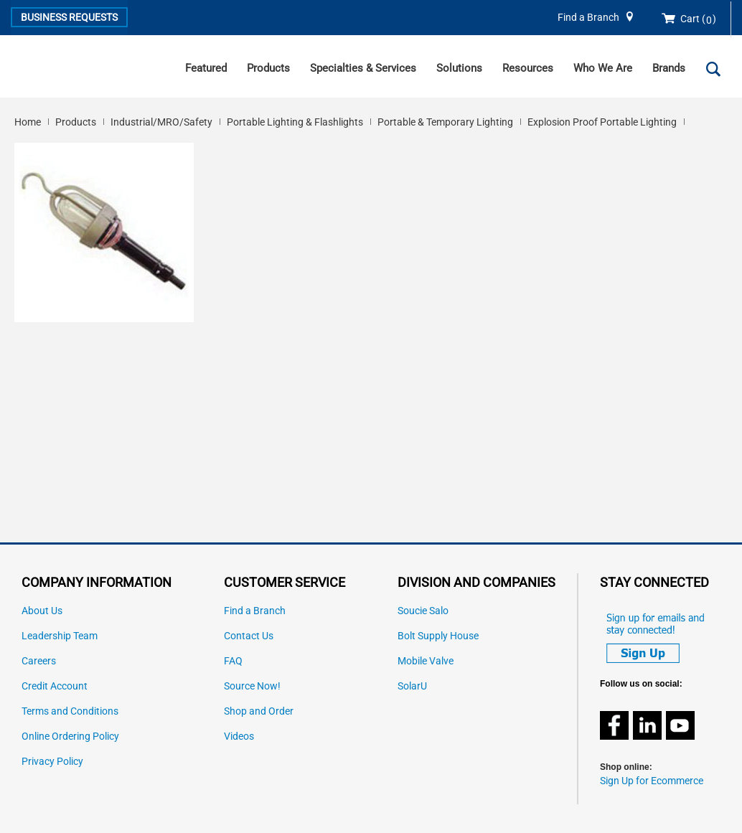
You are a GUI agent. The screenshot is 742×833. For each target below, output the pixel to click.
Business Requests (69, 17)
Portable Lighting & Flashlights (295, 122)
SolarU (412, 686)
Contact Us (248, 636)
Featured (206, 68)
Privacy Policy (52, 761)
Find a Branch (588, 17)
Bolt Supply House (438, 636)
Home (27, 122)
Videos (239, 736)
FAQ (233, 661)
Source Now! (252, 686)
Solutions (459, 68)
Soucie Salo (423, 611)
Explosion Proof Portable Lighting (602, 122)
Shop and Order (258, 711)
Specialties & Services (363, 68)
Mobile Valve (426, 661)
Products (268, 68)
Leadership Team (60, 636)
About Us (42, 611)
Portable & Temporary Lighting (445, 122)
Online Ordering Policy (70, 736)
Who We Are (602, 68)
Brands (668, 68)
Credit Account (55, 686)
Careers (39, 661)
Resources (527, 68)
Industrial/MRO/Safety (161, 122)
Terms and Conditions (70, 711)
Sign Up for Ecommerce (651, 781)
